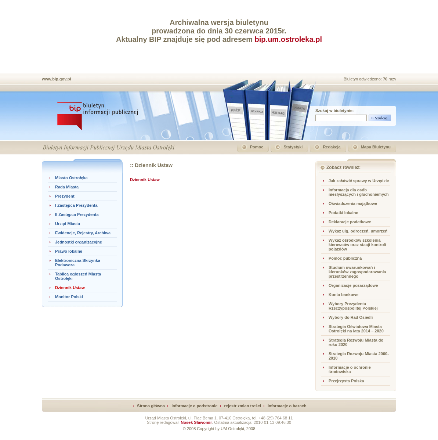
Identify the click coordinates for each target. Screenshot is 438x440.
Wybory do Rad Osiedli (351, 317)
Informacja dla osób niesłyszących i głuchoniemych (359, 192)
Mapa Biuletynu (376, 147)
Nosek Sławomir (196, 422)
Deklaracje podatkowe (350, 222)
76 (385, 79)
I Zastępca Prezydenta (76, 205)
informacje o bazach (287, 406)
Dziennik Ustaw (70, 287)
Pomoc (257, 147)
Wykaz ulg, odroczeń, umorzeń (358, 231)
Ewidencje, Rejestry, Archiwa (83, 233)
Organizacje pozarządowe (353, 285)
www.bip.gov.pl (56, 79)
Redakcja (331, 147)
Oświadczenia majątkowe (353, 203)
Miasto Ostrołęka (71, 178)
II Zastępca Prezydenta (77, 214)
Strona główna (151, 406)
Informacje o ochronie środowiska (350, 369)
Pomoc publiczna (345, 258)
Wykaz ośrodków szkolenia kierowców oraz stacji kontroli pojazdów (357, 244)
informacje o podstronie (194, 406)
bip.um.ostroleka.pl (288, 39)
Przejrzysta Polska (346, 381)
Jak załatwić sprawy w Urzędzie (359, 180)
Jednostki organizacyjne (78, 242)
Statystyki (293, 147)
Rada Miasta (67, 187)
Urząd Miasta (67, 223)
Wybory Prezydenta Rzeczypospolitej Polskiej (353, 306)
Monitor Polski (69, 297)
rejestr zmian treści (242, 406)
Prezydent (65, 196)
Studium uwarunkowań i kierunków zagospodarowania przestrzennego (357, 271)
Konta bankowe (343, 294)
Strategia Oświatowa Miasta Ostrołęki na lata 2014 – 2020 (356, 328)
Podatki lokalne (343, 212)
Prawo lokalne (68, 251)
